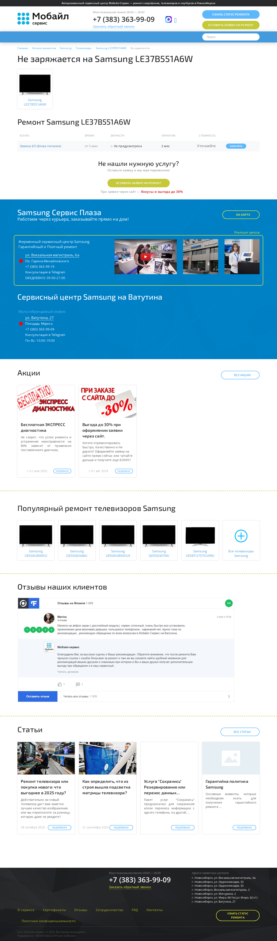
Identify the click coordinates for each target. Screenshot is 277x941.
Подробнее (62, 471)
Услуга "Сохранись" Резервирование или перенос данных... (164, 787)
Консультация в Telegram (45, 272)
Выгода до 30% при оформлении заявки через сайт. (102, 430)
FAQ (135, 910)
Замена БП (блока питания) (40, 146)
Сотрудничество (109, 910)
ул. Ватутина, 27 (39, 317)
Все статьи (238, 731)
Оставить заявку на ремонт (138, 183)
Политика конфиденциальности (49, 921)
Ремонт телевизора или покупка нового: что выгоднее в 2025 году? (44, 787)
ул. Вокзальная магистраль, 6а (52, 255)
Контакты (155, 910)
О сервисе (25, 910)
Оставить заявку (230, 25)
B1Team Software (64, 936)
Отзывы (80, 910)
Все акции (239, 375)
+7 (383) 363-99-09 (124, 19)
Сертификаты (54, 910)
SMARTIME (42, 936)
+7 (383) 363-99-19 (40, 266)
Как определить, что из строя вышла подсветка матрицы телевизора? (106, 787)
